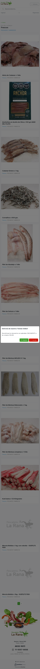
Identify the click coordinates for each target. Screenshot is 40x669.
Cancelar (33, 340)
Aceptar (24, 340)
